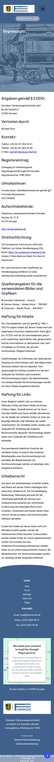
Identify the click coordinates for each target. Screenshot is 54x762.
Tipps (27, 602)
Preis (27, 590)
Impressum (27, 735)
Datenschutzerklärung (27, 743)
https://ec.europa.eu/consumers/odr (26, 252)
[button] (42, 8)
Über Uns (27, 598)
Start (27, 586)
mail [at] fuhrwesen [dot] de (23, 152)
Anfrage (27, 594)
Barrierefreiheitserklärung (27, 739)
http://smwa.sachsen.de (13, 229)
